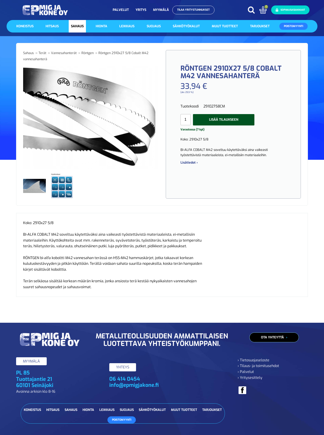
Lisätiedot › (189, 162)
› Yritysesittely (250, 377)
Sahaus (77, 26)
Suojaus (154, 26)
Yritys (141, 10)
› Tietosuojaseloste (253, 360)
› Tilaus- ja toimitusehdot (258, 365)
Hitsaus (52, 26)
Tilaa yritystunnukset (193, 10)
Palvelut (121, 10)
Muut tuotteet (225, 26)
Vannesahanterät (64, 53)
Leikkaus (126, 26)
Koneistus (25, 26)
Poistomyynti (293, 26)
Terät (42, 53)
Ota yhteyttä (272, 337)
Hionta (101, 26)
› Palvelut (246, 371)
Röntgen (87, 53)
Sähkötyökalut (186, 26)
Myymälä (161, 10)
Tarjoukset (260, 26)
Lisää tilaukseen (223, 120)
